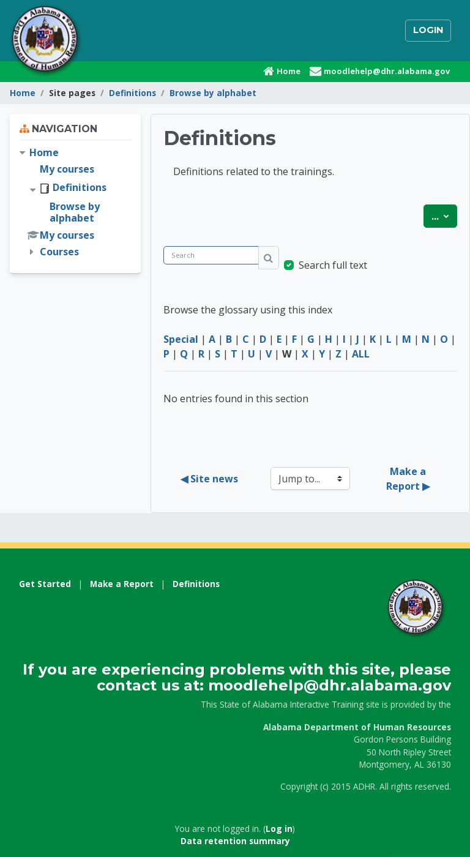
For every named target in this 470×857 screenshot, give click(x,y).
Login (428, 30)
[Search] (211, 255)
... (444, 215)
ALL (361, 354)
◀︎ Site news (209, 478)
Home (22, 93)
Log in (279, 828)
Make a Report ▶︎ (408, 479)
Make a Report (122, 583)
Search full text (333, 265)
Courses (59, 251)
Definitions (132, 93)
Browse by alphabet (213, 93)
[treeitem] (75, 202)
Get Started (45, 583)
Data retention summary (235, 841)
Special (180, 339)
